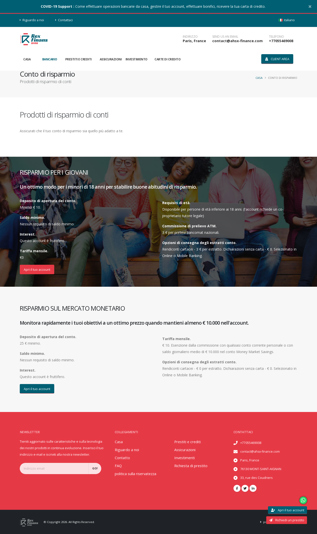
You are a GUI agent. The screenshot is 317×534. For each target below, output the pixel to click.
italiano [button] (287, 20)
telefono (276, 36)
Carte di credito (167, 59)
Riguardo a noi (32, 20)
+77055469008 (281, 40)
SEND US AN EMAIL (225, 36)
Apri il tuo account (37, 269)
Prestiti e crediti (78, 59)
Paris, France (194, 40)
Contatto (122, 457)
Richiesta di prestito (192, 465)
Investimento (137, 59)
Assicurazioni (111, 59)
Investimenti (186, 457)
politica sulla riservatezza (137, 473)
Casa (26, 59)
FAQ (118, 465)
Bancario (49, 59)
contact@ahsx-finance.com (237, 40)
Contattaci (64, 20)
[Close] (310, 6)
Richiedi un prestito (286, 520)
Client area (277, 59)
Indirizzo (190, 36)
